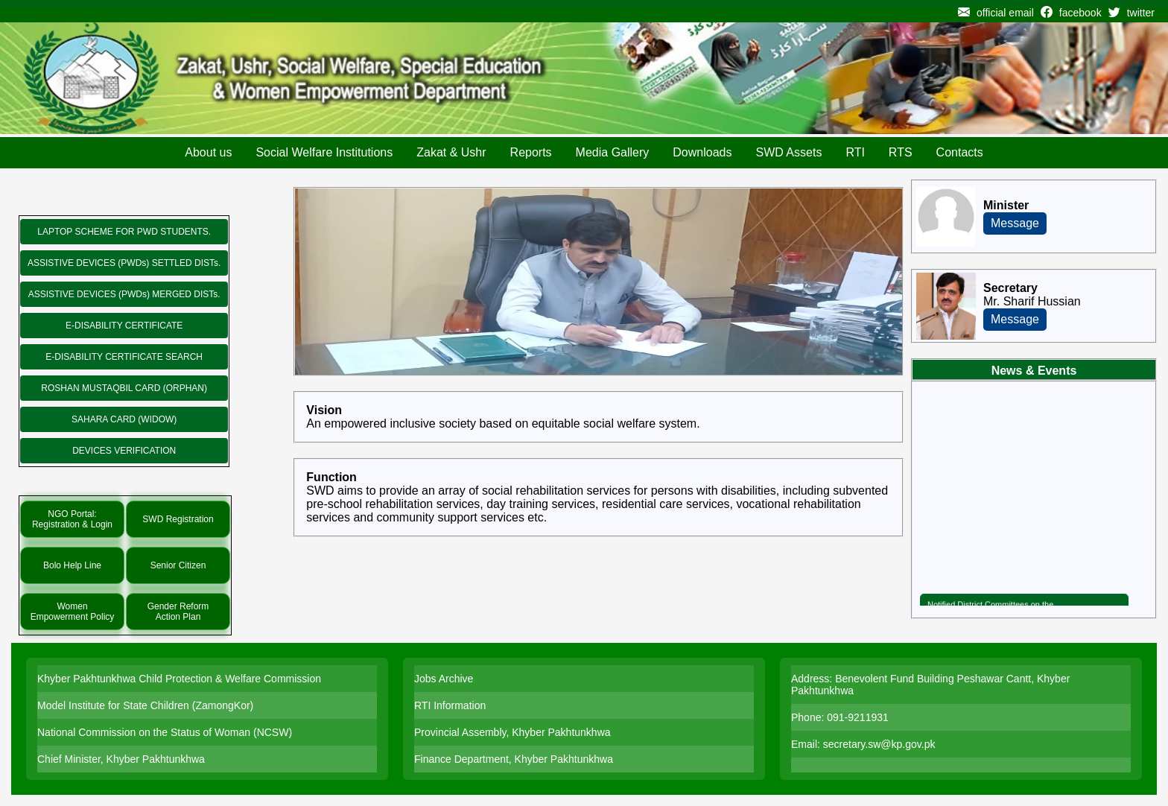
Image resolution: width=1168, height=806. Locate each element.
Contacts (959, 152)
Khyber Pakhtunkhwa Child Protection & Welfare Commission (179, 679)
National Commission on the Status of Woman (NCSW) (164, 732)
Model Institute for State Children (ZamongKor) (145, 705)
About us (208, 152)
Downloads (702, 152)
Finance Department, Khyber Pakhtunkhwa (513, 759)
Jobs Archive (443, 679)
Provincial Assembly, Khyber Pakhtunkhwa (512, 732)
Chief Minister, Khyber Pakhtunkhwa (121, 759)
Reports (531, 152)
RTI (854, 152)
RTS (901, 152)
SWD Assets (788, 152)
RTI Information (450, 705)
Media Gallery (613, 152)
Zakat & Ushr (451, 152)
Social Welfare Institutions (324, 152)
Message (1015, 223)
